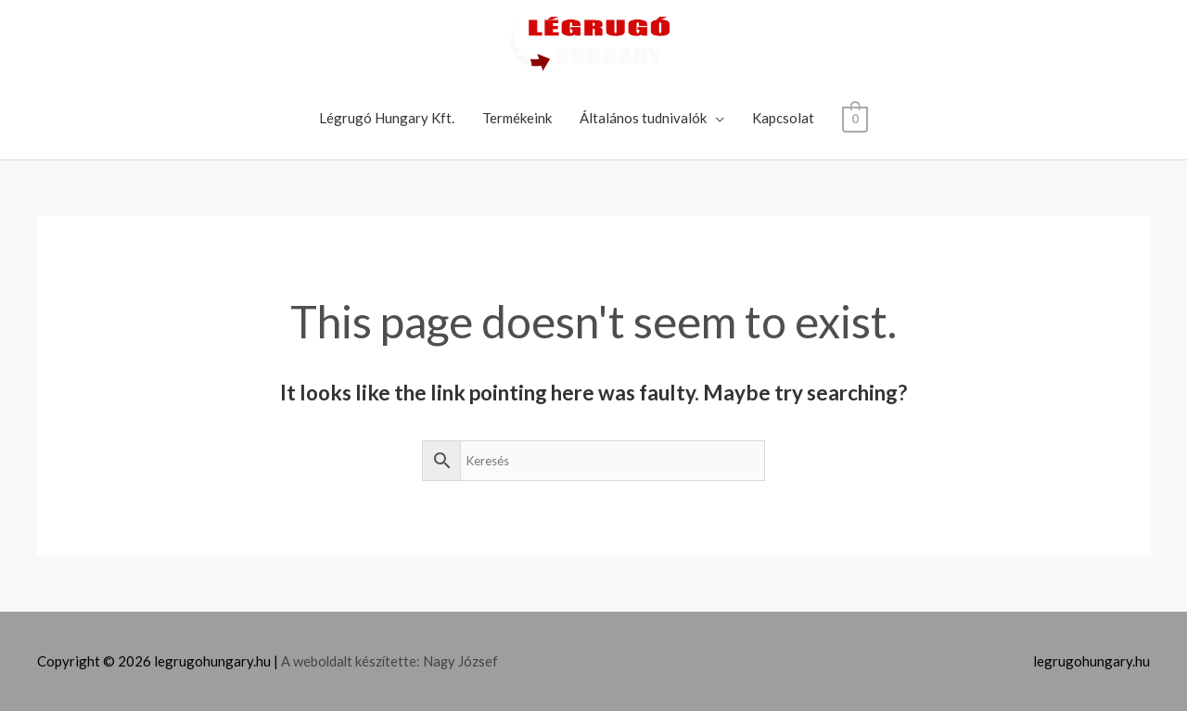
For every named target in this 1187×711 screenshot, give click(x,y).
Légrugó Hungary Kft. (386, 117)
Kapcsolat (783, 117)
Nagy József (464, 661)
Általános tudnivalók (643, 117)
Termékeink (517, 117)
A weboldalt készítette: (353, 661)
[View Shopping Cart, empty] (854, 117)
